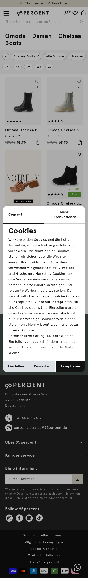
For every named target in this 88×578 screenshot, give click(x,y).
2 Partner (66, 268)
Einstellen (16, 366)
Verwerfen (42, 366)
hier (61, 325)
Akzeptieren (70, 366)
